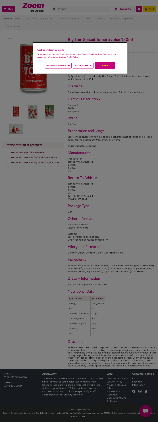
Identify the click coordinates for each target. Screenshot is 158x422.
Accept (105, 65)
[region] (80, 58)
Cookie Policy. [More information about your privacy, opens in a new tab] (72, 57)
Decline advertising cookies (58, 65)
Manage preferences (83, 65)
